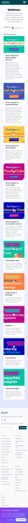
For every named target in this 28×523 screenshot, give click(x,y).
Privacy (3, 500)
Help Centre (18, 480)
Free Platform (18, 457)
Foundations (4, 482)
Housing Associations (6, 474)
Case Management (6, 444)
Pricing (17, 488)
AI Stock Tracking (5, 452)
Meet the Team (19, 474)
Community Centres (20, 450)
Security (3, 497)
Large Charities (5, 472)
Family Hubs (18, 438)
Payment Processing (20, 490)
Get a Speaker (19, 472)
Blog (16, 477)
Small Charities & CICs (7, 469)
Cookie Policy (21, 515)
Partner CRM (4, 462)
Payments (3, 460)
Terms (3, 502)
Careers (17, 485)
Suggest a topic (17, 28)
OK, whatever (21, 520)
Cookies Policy (5, 505)
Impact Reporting (5, 438)
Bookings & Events (6, 446)
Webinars (17, 482)
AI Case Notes (4, 454)
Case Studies (18, 469)
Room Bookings (5, 449)
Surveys (3, 457)
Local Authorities (5, 484)
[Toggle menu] (24, 2)
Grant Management (6, 441)
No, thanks (10, 520)
